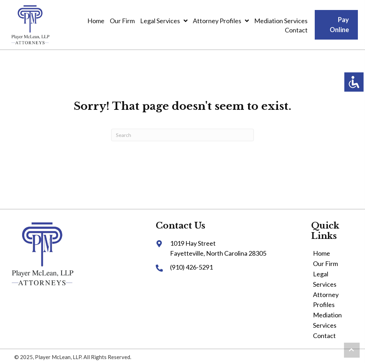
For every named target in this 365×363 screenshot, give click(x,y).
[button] (352, 350)
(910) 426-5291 (191, 267)
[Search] (182, 135)
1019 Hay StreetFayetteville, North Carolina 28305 (218, 248)
